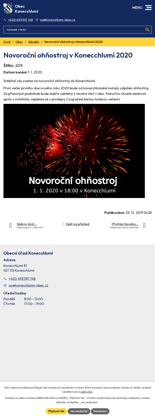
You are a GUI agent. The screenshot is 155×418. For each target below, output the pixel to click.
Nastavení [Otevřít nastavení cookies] (100, 411)
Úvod (6, 42)
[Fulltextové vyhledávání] (77, 29)
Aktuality (33, 42)
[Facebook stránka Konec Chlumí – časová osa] (77, 349)
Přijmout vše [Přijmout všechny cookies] (56, 411)
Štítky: (8, 65)
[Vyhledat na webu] (147, 30)
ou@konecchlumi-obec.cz (57, 20)
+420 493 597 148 (20, 20)
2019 (19, 65)
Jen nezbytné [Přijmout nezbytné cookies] (79, 411)
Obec (19, 42)
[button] (148, 7)
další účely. (86, 392)
